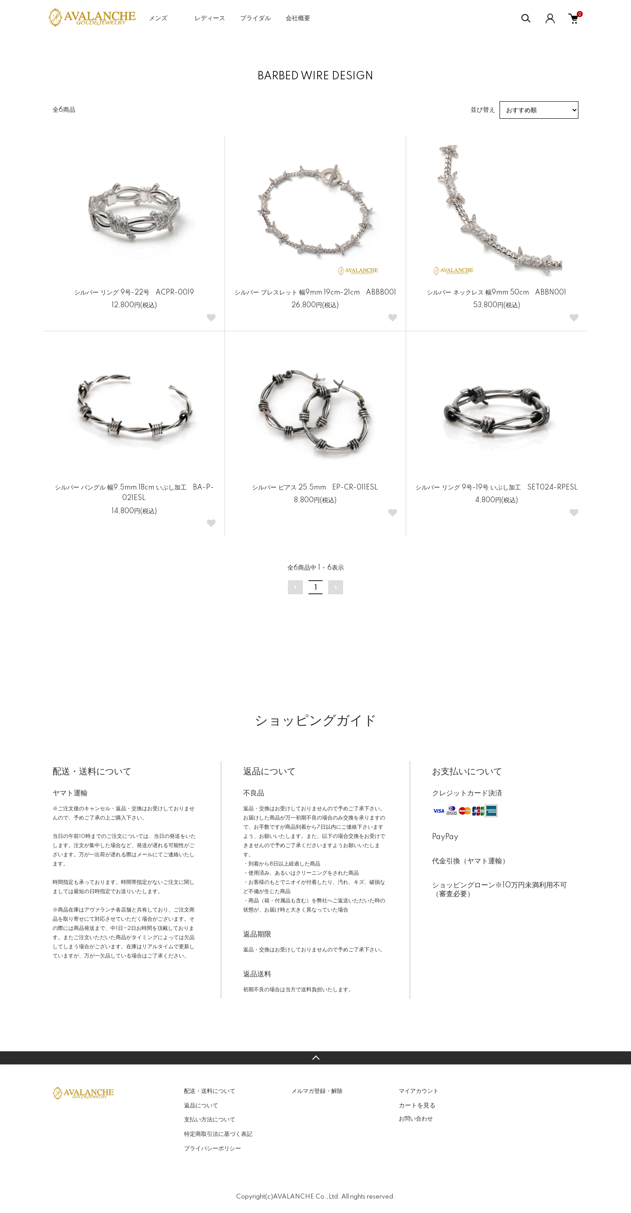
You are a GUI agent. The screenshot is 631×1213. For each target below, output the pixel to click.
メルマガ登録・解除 (317, 1091)
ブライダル (255, 18)
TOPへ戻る (315, 1057)
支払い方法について (209, 1120)
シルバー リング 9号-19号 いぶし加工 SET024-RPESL (496, 487)
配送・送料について (209, 1091)
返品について (201, 1106)
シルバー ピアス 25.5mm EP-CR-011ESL (315, 487)
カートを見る (417, 1105)
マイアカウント (419, 1091)
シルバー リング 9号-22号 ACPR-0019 (134, 292)
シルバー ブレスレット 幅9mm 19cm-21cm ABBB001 (315, 292)
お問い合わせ (416, 1119)
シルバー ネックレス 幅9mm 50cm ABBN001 (496, 292)
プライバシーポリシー (212, 1149)
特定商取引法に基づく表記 (218, 1134)
